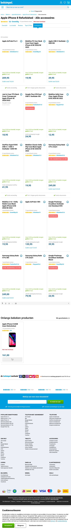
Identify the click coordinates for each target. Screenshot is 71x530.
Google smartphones (54, 425)
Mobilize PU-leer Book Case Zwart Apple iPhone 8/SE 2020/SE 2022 (33, 44)
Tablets (28, 438)
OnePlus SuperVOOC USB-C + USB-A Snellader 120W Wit (10, 147)
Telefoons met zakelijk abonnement (34, 468)
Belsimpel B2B (28, 464)
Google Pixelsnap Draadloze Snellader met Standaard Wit (56, 204)
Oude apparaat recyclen (7, 468)
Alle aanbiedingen (53, 475)
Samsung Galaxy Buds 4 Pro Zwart (57, 146)
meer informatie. (54, 499)
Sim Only (4, 438)
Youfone (27, 435)
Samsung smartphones (55, 418)
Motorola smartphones (55, 423)
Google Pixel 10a (5, 426)
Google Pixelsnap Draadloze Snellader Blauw (56, 258)
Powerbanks (52, 444)
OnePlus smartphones (54, 420)
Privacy (36, 501)
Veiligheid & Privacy (6, 476)
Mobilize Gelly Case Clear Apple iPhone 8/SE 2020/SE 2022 (56, 96)
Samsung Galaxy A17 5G (7, 425)
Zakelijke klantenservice (31, 466)
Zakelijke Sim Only (29, 469)
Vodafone (27, 433)
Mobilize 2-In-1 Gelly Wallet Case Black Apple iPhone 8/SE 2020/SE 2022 (10, 205)
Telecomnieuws (4, 466)
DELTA (26, 421)
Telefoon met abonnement (34, 414)
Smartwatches (53, 449)
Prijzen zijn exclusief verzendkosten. (54, 497)
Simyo (26, 431)
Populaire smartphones (9, 414)
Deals (51, 473)
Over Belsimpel (4, 475)
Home (2, 14)
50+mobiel (27, 416)
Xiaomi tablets (28, 444)
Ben (26, 418)
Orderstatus (52, 466)
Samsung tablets (29, 442)
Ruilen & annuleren (54, 469)
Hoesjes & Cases (53, 440)
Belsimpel (4, 473)
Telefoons (53, 414)
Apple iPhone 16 (5, 420)
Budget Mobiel (28, 420)
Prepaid (3, 464)
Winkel (27, 473)
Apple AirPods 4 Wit (32, 202)
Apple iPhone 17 (5, 416)
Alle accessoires (42, 14)
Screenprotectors (53, 442)
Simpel (26, 430)
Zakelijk (28, 462)
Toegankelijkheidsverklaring (8, 478)
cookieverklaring (62, 521)
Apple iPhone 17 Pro (6, 418)
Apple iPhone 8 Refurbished (29, 14)
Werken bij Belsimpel (27, 501)
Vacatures (3, 481)
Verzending (52, 464)
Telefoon (8, 14)
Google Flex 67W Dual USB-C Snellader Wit (33, 95)
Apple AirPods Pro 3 (9, 41)
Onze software (4, 480)
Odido (26, 428)
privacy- (53, 521)
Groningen (27, 475)
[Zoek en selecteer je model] (37, 7)
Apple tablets (28, 440)
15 (15, 303)
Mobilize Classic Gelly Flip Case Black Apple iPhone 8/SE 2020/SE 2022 (33, 148)
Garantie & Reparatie (54, 468)
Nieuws (13, 501)
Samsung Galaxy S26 (6, 421)
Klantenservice (54, 462)
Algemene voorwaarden (63, 501)
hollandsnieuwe (29, 423)
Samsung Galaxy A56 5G (7, 423)
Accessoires (53, 438)
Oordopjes (51, 445)
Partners (18, 501)
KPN (26, 425)
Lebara (26, 426)
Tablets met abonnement (31, 449)
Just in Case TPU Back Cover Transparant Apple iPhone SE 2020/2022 (10, 97)
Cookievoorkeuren (50, 501)
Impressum (42, 501)
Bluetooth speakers (54, 450)
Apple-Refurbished (16, 14)
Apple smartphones (54, 416)
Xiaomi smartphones (54, 421)
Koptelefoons (52, 447)
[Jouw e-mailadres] (27, 402)
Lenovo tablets (28, 447)
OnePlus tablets (29, 445)
